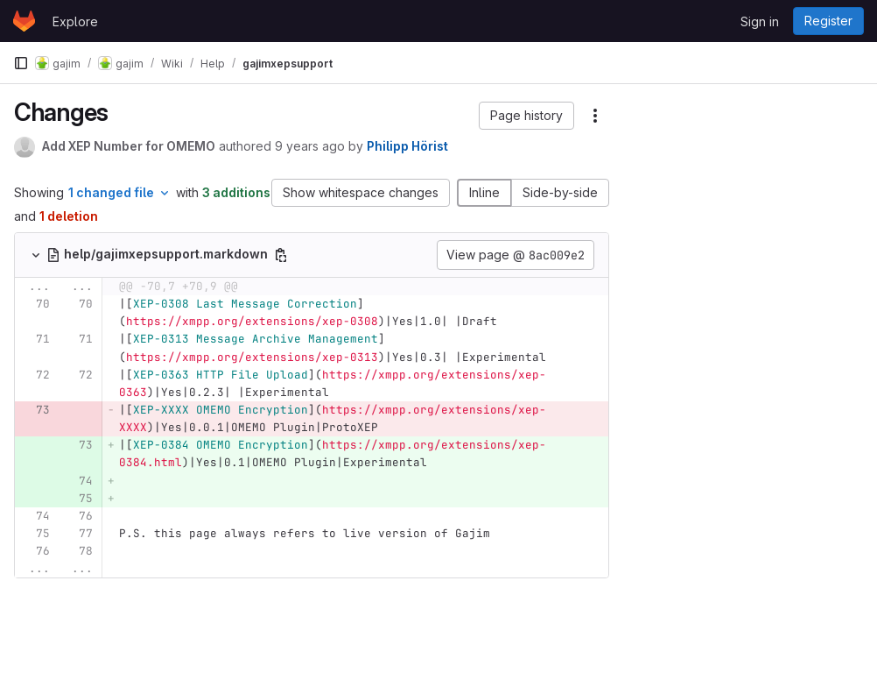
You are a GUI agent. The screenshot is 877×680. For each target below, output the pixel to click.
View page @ (515, 255)
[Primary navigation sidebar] (21, 63)
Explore (75, 21)
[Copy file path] (280, 255)
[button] (526, 116)
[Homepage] (24, 21)
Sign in (759, 21)
